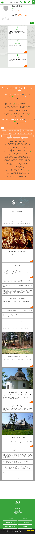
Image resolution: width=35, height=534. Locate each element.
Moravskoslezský (21, 11)
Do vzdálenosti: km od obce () (12, 119)
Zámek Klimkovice (13, 147)
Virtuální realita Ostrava (12, 156)
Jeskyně (8, 136)
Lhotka (16, 110)
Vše (2, 128)
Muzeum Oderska (21, 175)
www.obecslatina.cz (20, 17)
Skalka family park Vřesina (11, 149)
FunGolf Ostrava (17, 178)
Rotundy (3, 136)
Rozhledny (5, 133)
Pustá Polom (7, 113)
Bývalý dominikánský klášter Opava (13, 173)
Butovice (13, 104)
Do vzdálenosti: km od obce (13, 94)
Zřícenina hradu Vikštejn (12, 163)
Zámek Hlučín (26, 173)
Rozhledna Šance (13, 146)
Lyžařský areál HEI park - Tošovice (21, 159)
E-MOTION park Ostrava (13, 165)
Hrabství (24, 106)
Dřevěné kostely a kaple (27, 133)
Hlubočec (12, 106)
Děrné (21, 104)
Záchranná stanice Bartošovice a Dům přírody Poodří (17, 157)
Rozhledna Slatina (13, 141)
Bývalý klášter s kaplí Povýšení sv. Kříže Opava (17, 170)
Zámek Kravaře (8, 159)
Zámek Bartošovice (23, 156)
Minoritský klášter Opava (17, 169)
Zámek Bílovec (21, 141)
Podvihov (20, 112)
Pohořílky (25, 112)
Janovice (13, 107)
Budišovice (7, 104)
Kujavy (17, 109)
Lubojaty (21, 110)
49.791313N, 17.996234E (22, 15)
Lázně (13, 136)
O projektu (10, 518)
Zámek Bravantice (22, 143)
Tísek (13, 115)
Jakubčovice (7, 107)
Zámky (14, 133)
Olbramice (14, 112)
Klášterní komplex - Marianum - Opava (17, 168)
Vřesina (26, 115)
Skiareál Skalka (22, 147)
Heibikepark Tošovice (9, 160)
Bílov (5, 103)
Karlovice (27, 107)
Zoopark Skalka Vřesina (24, 149)
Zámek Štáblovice (23, 163)
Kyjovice (22, 109)
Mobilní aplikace (25, 522)
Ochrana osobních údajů (10, 526)
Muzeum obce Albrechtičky (22, 154)
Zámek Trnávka (12, 175)
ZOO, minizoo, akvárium (9, 128)
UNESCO (23, 128)
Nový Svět (17, 6)
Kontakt (25, 526)
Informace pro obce (10, 522)
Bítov (13, 103)
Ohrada (9, 112)
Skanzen (4, 130)
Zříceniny (19, 133)
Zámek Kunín (23, 165)
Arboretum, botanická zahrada (27, 130)
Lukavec (26, 110)
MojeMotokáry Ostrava (17, 172)
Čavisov (17, 104)
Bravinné (23, 103)
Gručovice (7, 106)
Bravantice (17, 103)
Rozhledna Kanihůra (12, 143)
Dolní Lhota (26, 104)
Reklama (25, 518)
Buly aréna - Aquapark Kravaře (22, 160)
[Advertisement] (17, 77)
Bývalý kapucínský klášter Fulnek (17, 150)
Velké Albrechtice (19, 115)
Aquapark (17, 128)
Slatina (19, 10)
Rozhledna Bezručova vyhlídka (23, 152)
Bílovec (19, 14)
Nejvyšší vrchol (19, 136)
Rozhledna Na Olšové (17, 166)
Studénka (27, 113)
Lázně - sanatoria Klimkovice (11, 144)
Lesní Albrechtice (10, 110)
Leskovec (27, 109)
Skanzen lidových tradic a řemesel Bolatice (17, 176)
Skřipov (13, 113)
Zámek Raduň (10, 153)
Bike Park (25, 136)
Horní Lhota (18, 106)
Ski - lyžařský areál (30, 128)
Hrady (10, 133)
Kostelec (13, 109)
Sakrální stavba (24, 138)
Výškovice (14, 116)
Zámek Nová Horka (10, 154)
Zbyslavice (20, 116)
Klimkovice (7, 109)
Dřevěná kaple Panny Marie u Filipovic (17, 162)
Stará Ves (22, 113)
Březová (28, 103)
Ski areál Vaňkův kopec (24, 144)
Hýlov (28, 106)
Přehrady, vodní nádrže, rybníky (13, 130)
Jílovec (17, 107)
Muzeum (9, 138)
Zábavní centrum (16, 138)
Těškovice (8, 115)
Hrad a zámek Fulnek (9, 152)
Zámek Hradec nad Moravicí (21, 153)
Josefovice (22, 107)
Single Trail (31, 136)
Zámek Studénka (22, 146)
